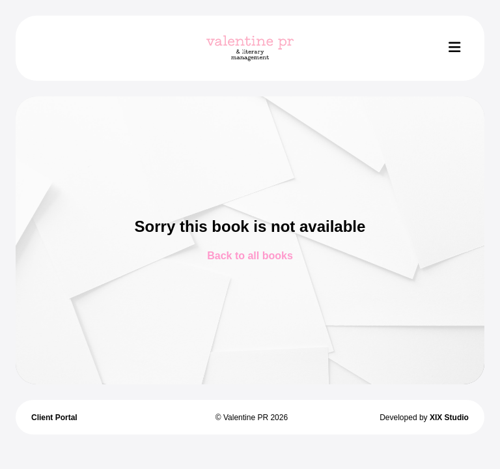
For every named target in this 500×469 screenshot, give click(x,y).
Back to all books (250, 255)
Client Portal (54, 417)
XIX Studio (449, 417)
